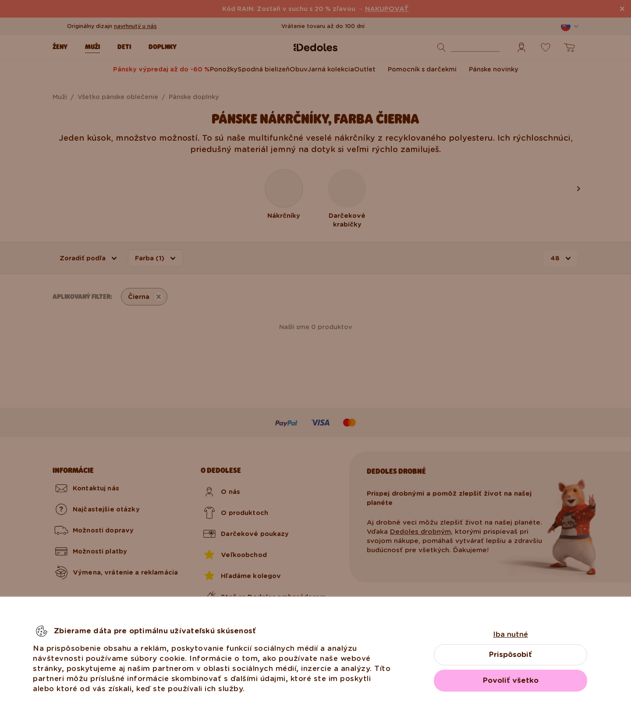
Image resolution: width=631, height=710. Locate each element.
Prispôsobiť (510, 654)
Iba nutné (510, 634)
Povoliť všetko (511, 680)
